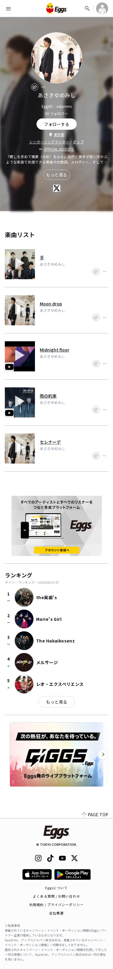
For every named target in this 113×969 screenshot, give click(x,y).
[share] (34, 87)
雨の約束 (48, 396)
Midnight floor (54, 350)
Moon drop (51, 304)
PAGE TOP (95, 814)
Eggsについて (56, 887)
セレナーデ (50, 442)
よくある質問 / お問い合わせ (56, 896)
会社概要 (56, 913)
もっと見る (56, 175)
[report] (43, 87)
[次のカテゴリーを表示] (103, 754)
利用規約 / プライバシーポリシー (56, 904)
